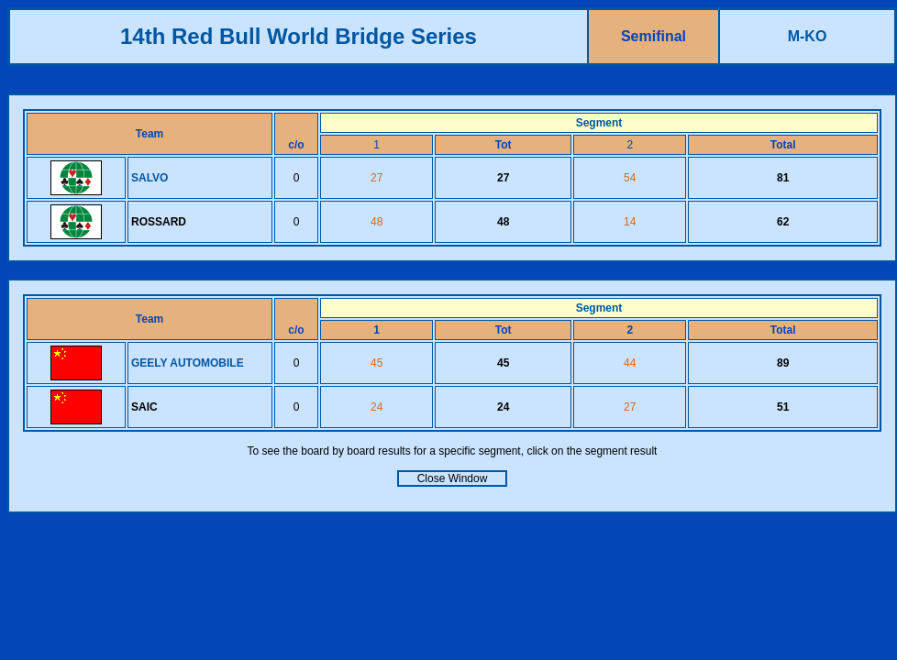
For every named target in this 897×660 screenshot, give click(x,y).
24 (376, 407)
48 (376, 221)
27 (376, 177)
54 (630, 177)
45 (376, 363)
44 (630, 363)
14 (630, 221)
